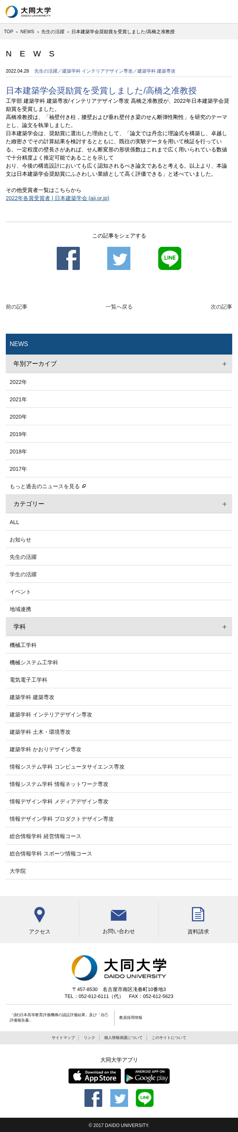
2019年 (18, 434)
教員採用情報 (130, 1017)
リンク (89, 1037)
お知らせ (20, 539)
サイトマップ (63, 1037)
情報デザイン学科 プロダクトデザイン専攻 (62, 819)
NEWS (27, 31)
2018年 (18, 451)
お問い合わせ (118, 917)
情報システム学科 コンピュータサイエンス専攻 (67, 767)
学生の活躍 (23, 574)
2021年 (18, 399)
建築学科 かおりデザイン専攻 (45, 749)
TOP (8, 31)
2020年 (18, 417)
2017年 (18, 469)
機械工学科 (23, 645)
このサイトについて (169, 1037)
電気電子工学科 (28, 680)
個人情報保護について (123, 1037)
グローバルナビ (226, 11)
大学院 (18, 871)
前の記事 (16, 307)
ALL (14, 522)
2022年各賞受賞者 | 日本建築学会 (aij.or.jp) (57, 198)
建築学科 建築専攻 (32, 697)
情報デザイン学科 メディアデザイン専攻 (59, 801)
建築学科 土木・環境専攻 (40, 732)
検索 (203, 11)
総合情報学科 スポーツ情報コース (51, 853)
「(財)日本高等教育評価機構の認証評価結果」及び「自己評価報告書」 (59, 1018)
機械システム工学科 (34, 662)
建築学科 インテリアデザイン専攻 (51, 714)
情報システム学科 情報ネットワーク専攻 (59, 784)
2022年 (18, 382)
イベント (20, 592)
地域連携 (20, 609)
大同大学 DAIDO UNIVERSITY (28, 11)
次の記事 (221, 307)
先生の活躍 (52, 31)
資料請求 (198, 918)
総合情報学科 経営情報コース (45, 836)
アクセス (39, 918)
